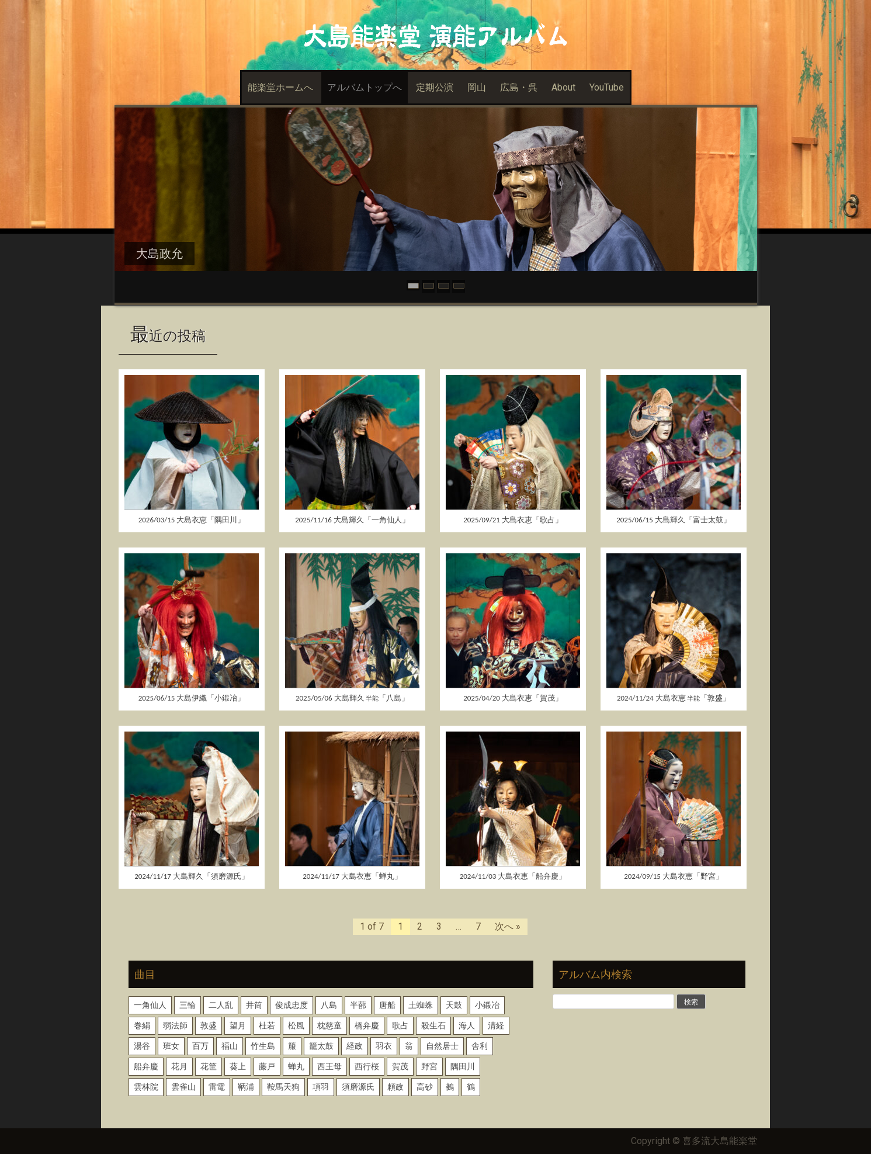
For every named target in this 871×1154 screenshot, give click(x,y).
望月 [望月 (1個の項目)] (238, 1025)
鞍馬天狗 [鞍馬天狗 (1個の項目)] (283, 1086)
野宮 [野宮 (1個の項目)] (429, 1066)
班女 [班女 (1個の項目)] (171, 1046)
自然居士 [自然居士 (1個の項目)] (442, 1046)
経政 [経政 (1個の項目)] (354, 1046)
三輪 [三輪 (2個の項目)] (187, 1005)
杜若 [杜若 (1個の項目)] (267, 1025)
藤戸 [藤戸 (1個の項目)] (267, 1066)
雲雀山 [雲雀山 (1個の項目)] (183, 1086)
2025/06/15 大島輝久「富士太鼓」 (673, 519)
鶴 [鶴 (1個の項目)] (471, 1086)
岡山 (476, 87)
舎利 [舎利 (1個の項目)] (479, 1046)
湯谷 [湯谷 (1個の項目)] (142, 1046)
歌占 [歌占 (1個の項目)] (400, 1025)
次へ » (507, 926)
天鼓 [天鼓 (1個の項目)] (454, 1005)
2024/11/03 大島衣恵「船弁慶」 (513, 876)
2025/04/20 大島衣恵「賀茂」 (513, 698)
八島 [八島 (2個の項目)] (329, 1005)
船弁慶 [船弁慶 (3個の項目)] (146, 1066)
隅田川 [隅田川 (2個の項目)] (462, 1066)
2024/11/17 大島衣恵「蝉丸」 (352, 876)
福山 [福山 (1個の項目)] (229, 1046)
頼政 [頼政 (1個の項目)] (395, 1086)
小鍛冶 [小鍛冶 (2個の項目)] (487, 1005)
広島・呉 (518, 87)
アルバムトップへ (364, 87)
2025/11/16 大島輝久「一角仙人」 (352, 519)
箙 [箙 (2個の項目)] (292, 1046)
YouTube (606, 87)
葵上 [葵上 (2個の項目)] (238, 1066)
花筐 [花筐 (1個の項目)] (208, 1066)
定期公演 (434, 87)
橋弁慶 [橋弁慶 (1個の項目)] (367, 1025)
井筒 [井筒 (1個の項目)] (254, 1005)
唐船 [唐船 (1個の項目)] (387, 1005)
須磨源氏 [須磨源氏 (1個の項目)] (358, 1086)
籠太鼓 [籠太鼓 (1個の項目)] (321, 1046)
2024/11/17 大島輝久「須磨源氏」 (191, 876)
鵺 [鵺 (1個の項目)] (450, 1086)
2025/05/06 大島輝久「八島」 (352, 698)
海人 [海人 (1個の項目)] (467, 1025)
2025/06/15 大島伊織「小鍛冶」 (191, 698)
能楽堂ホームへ (280, 87)
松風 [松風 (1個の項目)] (296, 1025)
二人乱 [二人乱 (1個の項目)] (221, 1005)
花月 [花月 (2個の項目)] (179, 1066)
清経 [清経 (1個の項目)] (496, 1025)
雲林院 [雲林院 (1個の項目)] (146, 1086)
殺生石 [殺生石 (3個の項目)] (433, 1025)
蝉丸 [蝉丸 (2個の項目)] (296, 1066)
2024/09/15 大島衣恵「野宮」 (673, 876)
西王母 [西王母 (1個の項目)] (329, 1066)
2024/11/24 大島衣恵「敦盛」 (673, 698)
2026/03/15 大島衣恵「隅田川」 (191, 519)
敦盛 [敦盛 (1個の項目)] (208, 1025)
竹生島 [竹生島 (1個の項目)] (263, 1046)
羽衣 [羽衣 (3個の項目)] (384, 1046)
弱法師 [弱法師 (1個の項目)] (175, 1025)
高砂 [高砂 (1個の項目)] (425, 1086)
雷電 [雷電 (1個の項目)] (217, 1086)
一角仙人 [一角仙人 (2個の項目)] (150, 1005)
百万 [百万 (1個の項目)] (200, 1046)
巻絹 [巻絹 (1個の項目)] (142, 1025)
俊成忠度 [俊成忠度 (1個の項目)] (291, 1005)
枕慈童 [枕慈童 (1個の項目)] (329, 1025)
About (563, 87)
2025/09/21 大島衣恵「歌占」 (513, 519)
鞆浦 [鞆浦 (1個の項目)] (246, 1086)
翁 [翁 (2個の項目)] (409, 1046)
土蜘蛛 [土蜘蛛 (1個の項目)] (420, 1005)
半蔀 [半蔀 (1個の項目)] (358, 1005)
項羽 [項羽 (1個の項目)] (321, 1086)
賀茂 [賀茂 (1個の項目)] (400, 1066)
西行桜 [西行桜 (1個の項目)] (367, 1066)
